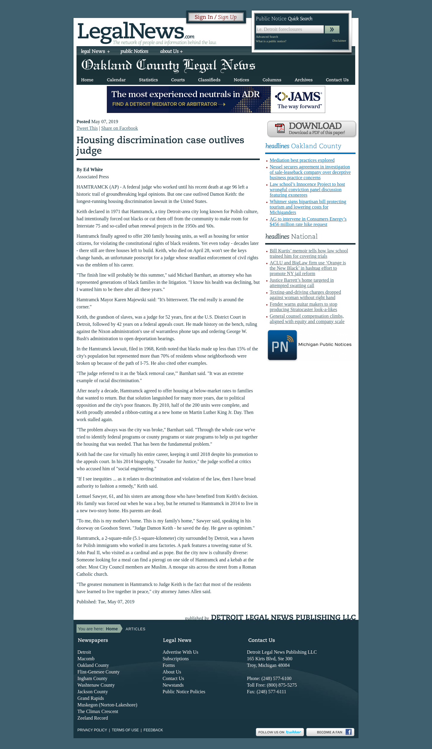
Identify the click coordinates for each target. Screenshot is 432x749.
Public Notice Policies (184, 691)
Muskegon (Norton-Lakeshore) (107, 704)
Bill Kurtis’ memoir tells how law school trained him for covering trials (309, 253)
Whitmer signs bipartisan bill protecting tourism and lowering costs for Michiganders (308, 207)
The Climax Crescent (97, 711)
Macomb (85, 658)
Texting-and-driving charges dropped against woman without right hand (305, 295)
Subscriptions (176, 658)
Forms (169, 665)
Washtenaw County (96, 685)
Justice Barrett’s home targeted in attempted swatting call (302, 283)
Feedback (153, 730)
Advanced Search (267, 36)
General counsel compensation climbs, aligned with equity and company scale (307, 319)
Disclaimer (339, 40)
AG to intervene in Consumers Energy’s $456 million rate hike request (308, 221)
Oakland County (93, 665)
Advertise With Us (180, 652)
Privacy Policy (92, 730)
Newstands (173, 685)
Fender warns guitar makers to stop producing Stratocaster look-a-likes (303, 307)
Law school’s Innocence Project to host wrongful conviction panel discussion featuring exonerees (307, 190)
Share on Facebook (119, 128)
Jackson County (92, 691)
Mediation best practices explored (302, 160)
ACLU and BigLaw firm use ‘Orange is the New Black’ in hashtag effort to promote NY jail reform (308, 268)
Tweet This (87, 128)
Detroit (84, 652)
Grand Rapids (90, 698)
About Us (172, 671)
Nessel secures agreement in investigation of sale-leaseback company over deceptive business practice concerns (310, 172)
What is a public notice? (271, 41)
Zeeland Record (92, 718)
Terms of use (125, 730)
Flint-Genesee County (98, 671)
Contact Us (173, 678)
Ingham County (92, 678)
